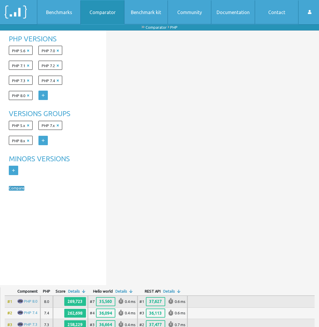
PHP (174, 27)
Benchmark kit (146, 12)
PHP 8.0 (30, 301)
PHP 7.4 (30, 313)
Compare (18, 188)
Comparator (103, 12)
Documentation (233, 12)
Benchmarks (59, 12)
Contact (276, 12)
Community (189, 12)
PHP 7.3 (30, 324)
